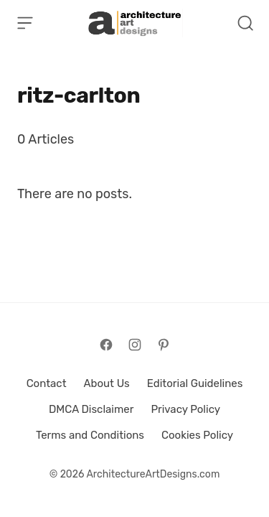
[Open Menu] (25, 23)
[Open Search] (245, 23)
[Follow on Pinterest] (163, 345)
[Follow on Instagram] (135, 345)
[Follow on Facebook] (106, 345)
